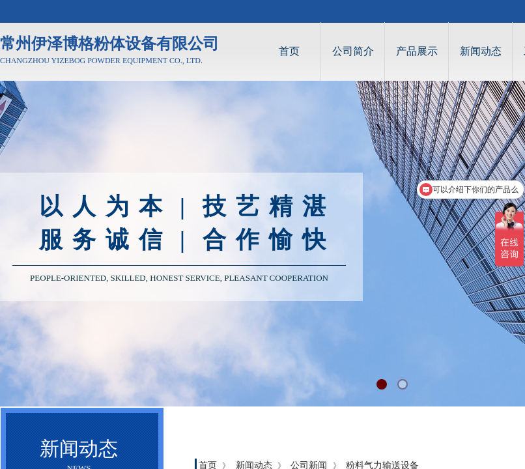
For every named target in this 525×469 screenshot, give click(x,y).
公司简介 (353, 51)
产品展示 (417, 51)
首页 (289, 51)
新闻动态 (481, 51)
